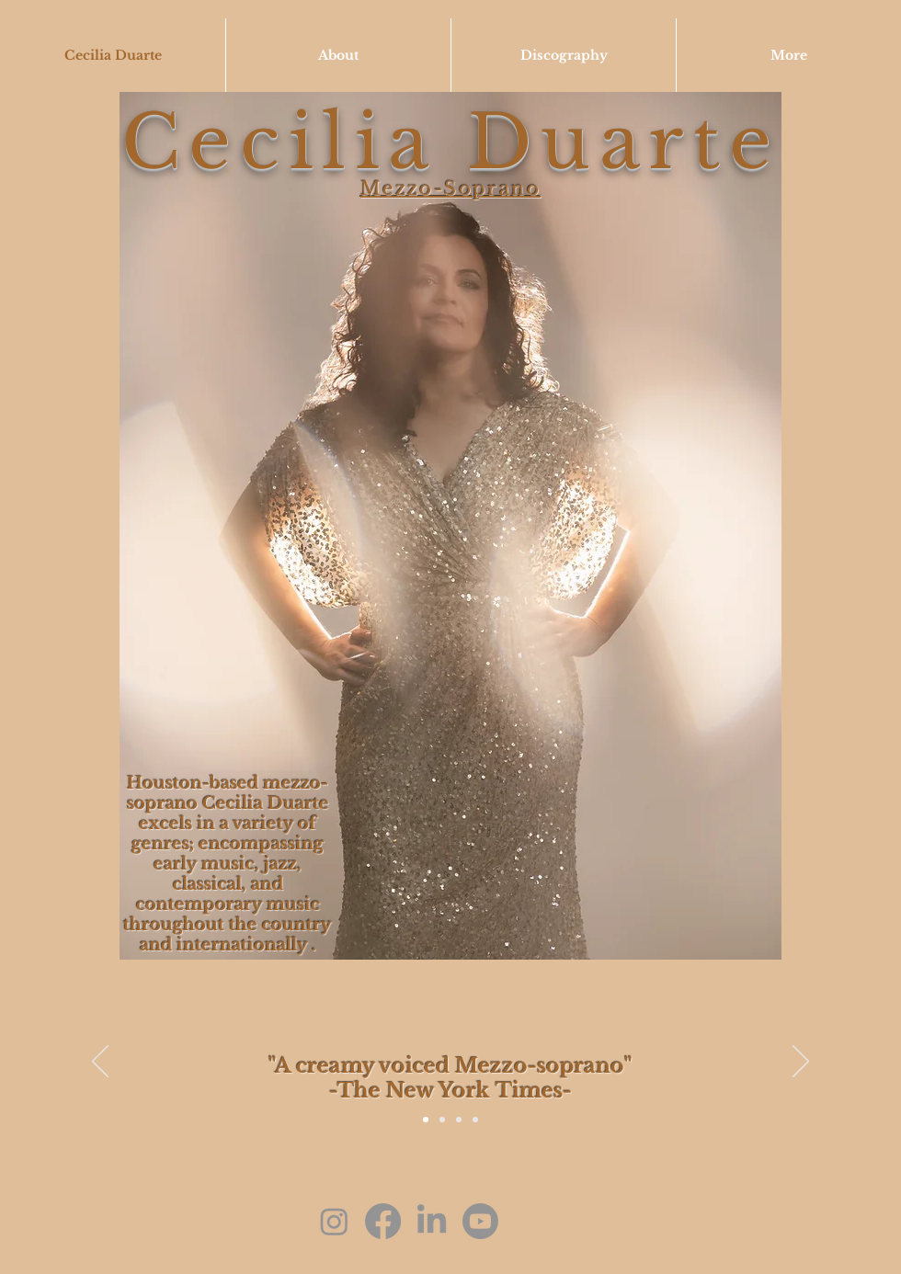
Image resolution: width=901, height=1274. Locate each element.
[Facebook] (383, 1221)
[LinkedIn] (432, 1221)
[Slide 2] (459, 1119)
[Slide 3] (475, 1119)
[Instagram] (334, 1221)
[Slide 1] (442, 1119)
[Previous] (100, 1062)
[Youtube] (480, 1221)
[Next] (801, 1062)
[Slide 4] (425, 1119)
